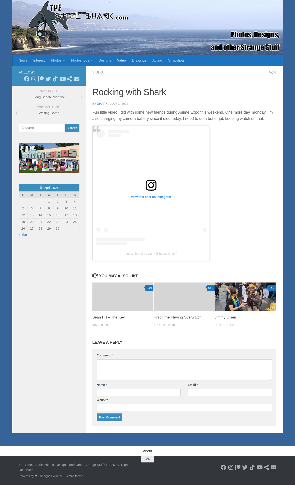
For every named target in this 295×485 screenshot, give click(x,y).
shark (102, 103)
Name (102, 385)
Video (121, 60)
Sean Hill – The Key (108, 317)
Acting (157, 60)
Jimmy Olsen (225, 317)
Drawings (139, 60)
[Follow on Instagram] (34, 79)
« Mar (23, 234)
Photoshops (80, 60)
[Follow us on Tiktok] (55, 79)
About (147, 451)
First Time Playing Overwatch (178, 317)
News (23, 60)
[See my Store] (69, 79)
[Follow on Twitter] (48, 79)
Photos (56, 60)
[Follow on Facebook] (26, 79)
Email (193, 385)
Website (102, 400)
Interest (39, 60)
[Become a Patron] (41, 79)
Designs (104, 60)
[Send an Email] (76, 79)
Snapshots (176, 60)
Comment (105, 355)
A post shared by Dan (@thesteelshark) (150, 253)
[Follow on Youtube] (62, 79)
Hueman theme (73, 476)
